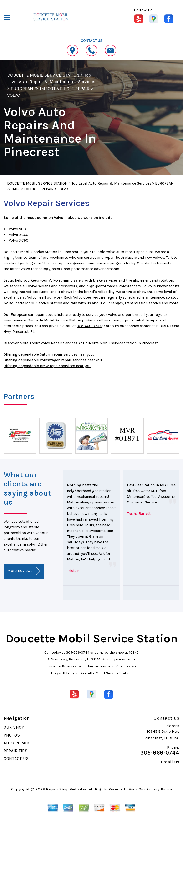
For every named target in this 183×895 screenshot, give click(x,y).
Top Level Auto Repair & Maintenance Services (111, 183)
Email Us (170, 762)
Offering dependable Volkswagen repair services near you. (53, 360)
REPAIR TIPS (16, 750)
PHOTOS (12, 735)
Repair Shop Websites (66, 789)
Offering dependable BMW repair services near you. (47, 366)
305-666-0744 (89, 326)
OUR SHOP (14, 727)
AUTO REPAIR (16, 743)
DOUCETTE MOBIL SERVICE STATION (43, 75)
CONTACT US (16, 758)
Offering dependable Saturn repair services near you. (49, 354)
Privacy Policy (159, 789)
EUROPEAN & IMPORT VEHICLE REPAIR (50, 88)
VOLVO (13, 95)
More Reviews (23, 571)
